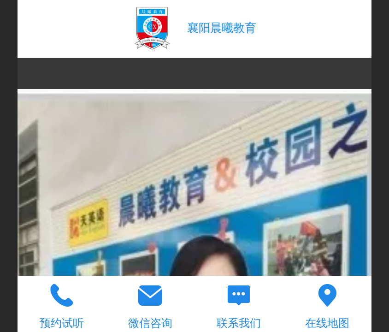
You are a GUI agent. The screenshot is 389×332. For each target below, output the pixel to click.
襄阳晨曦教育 (221, 27)
